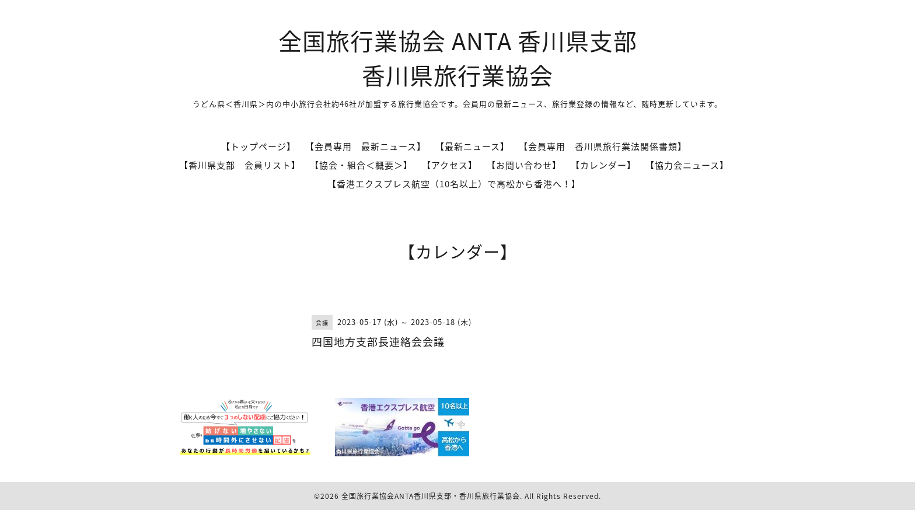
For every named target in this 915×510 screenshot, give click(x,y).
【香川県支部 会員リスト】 (240, 165)
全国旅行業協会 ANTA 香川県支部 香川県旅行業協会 (457, 57)
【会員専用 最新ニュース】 (365, 146)
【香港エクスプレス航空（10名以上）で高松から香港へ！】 (454, 183)
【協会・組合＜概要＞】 (361, 165)
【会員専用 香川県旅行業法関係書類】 (603, 146)
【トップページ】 (258, 146)
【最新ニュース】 (472, 146)
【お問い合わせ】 (524, 165)
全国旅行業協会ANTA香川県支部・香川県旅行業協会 (430, 496)
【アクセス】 (449, 165)
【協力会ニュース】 (687, 165)
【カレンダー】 (603, 165)
